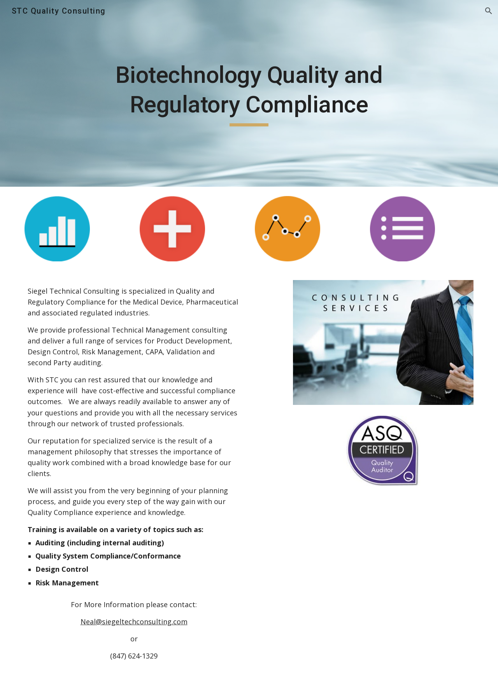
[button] (488, 11)
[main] (249, 93)
